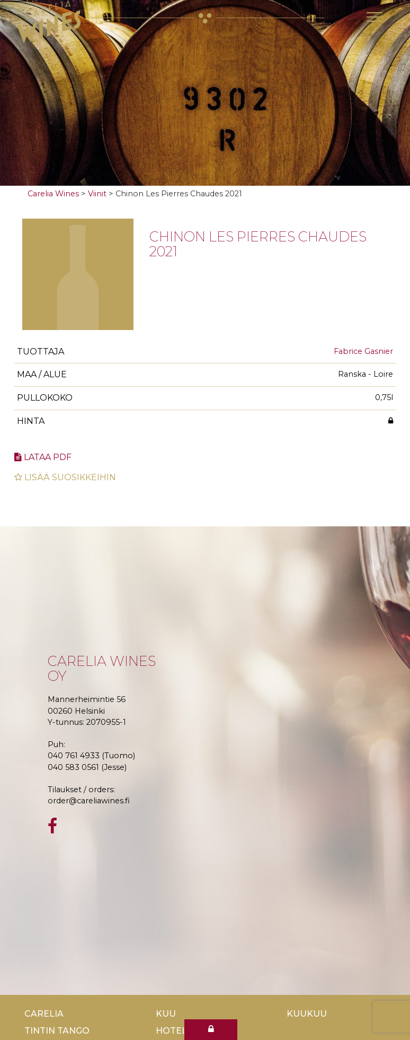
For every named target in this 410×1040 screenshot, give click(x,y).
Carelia (44, 1014)
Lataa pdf (43, 457)
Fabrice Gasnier (363, 351)
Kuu (166, 1014)
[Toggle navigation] (374, 17)
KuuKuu (307, 1014)
